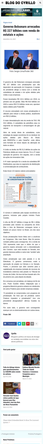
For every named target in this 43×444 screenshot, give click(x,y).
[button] (2, 3)
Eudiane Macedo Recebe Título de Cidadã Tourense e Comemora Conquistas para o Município (31, 371)
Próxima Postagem (34, 434)
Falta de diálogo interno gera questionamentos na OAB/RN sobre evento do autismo (11, 370)
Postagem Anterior (8, 434)
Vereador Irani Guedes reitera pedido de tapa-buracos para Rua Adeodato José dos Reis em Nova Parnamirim (11, 400)
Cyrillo (13, 333)
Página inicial (7, 22)
